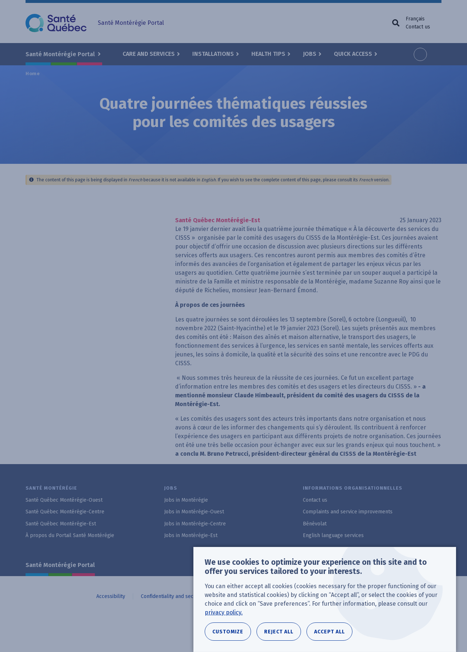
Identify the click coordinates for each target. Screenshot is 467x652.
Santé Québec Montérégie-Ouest (64, 500)
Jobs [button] (309, 53)
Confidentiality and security (172, 596)
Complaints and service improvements (348, 512)
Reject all (278, 632)
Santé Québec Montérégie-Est (61, 524)
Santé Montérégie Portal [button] (61, 54)
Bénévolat (315, 524)
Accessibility (110, 596)
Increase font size (420, 54)
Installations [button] (213, 53)
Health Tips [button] (268, 53)
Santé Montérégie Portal (60, 565)
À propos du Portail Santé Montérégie (70, 535)
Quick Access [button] (353, 53)
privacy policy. (224, 612)
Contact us (418, 27)
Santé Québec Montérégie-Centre (65, 512)
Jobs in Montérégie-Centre (195, 524)
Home (33, 73)
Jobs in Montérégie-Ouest (194, 512)
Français (415, 19)
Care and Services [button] (149, 53)
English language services (333, 535)
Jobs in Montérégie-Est (190, 535)
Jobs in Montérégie (186, 500)
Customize (227, 632)
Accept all (329, 632)
